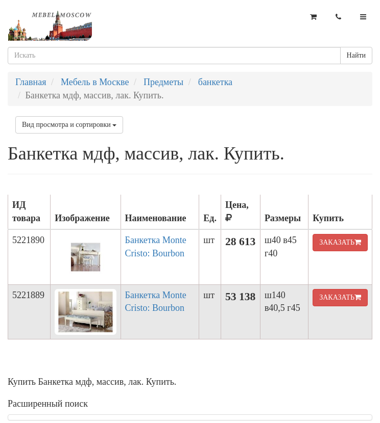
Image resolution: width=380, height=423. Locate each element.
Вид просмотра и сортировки (69, 124)
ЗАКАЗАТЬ (340, 242)
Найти (356, 55)
